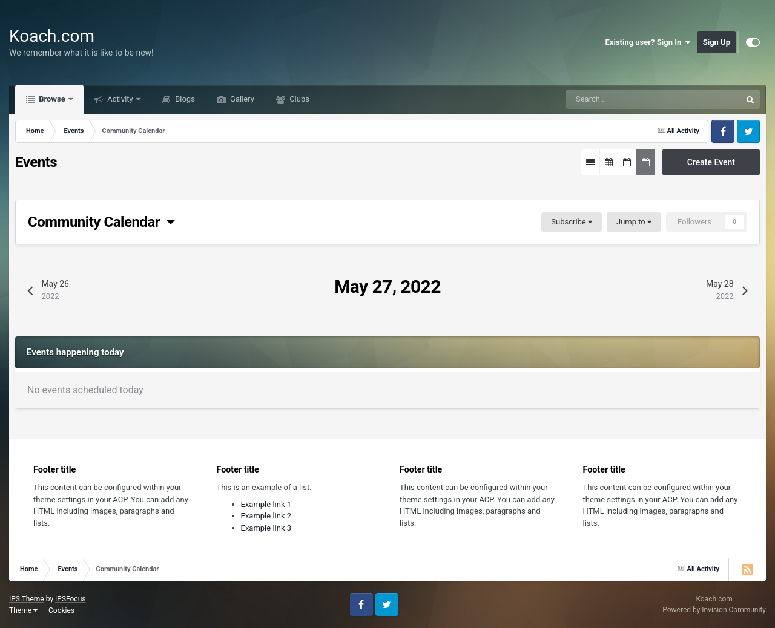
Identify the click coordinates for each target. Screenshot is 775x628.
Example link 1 (266, 504)
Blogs (184, 98)
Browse (52, 98)
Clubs (298, 98)
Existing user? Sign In (648, 42)
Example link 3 (266, 527)
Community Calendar (101, 222)
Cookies (61, 610)
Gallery (241, 98)
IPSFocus (70, 599)
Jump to (633, 221)
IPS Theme (26, 599)
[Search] (619, 99)
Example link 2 (266, 515)
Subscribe (571, 221)
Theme (23, 610)
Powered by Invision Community (714, 610)
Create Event (711, 162)
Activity (120, 98)
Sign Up (716, 42)
